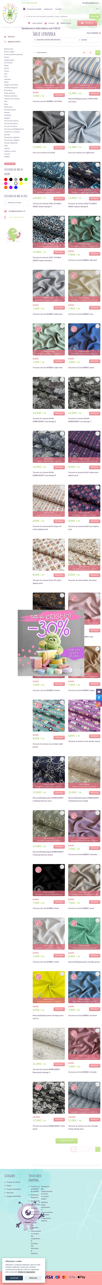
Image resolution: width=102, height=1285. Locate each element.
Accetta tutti (14, 1278)
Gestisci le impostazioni (26, 1272)
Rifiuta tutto (33, 1278)
